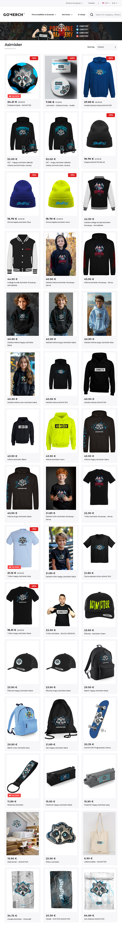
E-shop (81, 14)
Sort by (90, 47)
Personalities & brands (44, 14)
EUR (114, 3)
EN (105, 3)
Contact (91, 3)
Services (67, 14)
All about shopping (73, 3)
